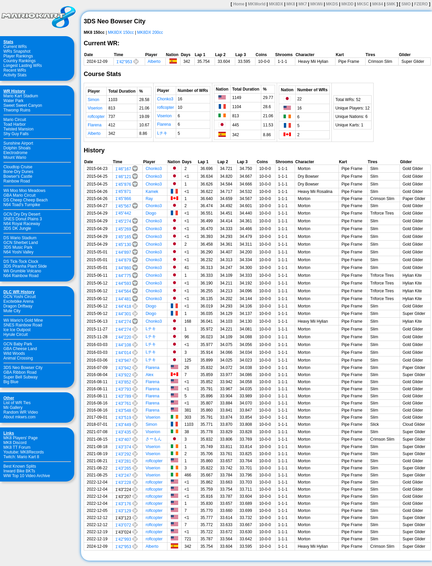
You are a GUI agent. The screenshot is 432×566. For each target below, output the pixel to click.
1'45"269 (123, 229)
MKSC (363, 4)
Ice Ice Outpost (17, 329)
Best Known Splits (19, 466)
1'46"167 (123, 169)
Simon (93, 99)
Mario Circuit (14, 119)
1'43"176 (123, 503)
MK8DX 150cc (121, 32)
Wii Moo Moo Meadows (24, 190)
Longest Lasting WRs (22, 65)
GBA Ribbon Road (19, 372)
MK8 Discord (15, 442)
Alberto (154, 61)
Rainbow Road (16, 181)
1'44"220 (123, 337)
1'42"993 (123, 539)
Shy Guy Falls (16, 133)
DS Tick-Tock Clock (20, 261)
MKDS (332, 4)
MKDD (347, 4)
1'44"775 (123, 275)
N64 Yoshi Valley (18, 252)
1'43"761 (123, 403)
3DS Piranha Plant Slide (25, 266)
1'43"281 (123, 461)
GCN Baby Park (17, 344)
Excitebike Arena (18, 301)
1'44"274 (123, 321)
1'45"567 (123, 206)
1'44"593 (123, 283)
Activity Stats (15, 75)
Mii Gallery (13, 407)
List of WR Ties (17, 402)
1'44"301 (123, 314)
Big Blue (11, 381)
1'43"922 (123, 375)
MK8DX (276, 4)
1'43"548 (123, 410)
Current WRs (15, 46)
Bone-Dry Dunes (18, 171)
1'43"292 (123, 454)
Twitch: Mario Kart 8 (21, 456)
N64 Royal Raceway (21, 223)
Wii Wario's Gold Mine (23, 320)
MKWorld (256, 4)
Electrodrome (15, 152)
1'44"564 (123, 291)
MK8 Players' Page (20, 438)
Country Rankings (19, 60)
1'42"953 (124, 61)
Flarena (95, 125)
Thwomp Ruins (16, 110)
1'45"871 (123, 191)
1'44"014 (123, 352)
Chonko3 (165, 99)
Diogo (150, 213)
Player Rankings (18, 56)
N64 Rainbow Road (20, 275)
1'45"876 (123, 184)
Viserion (95, 108)
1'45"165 (123, 237)
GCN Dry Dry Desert (21, 214)
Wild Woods (14, 353)
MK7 (302, 4)
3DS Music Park (17, 247)
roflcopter (96, 116)
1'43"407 (123, 439)
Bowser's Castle (17, 176)
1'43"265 (123, 468)
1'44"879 (123, 260)
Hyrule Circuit (15, 334)
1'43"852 (123, 382)
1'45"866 (123, 198)
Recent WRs (14, 70)
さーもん (153, 439)
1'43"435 (123, 432)
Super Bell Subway (20, 377)
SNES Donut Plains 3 (22, 219)
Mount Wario (14, 157)
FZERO (421, 4)
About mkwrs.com (19, 417)
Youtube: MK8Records (23, 452)
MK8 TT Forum (16, 447)
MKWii (316, 4)
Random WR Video (20, 412)
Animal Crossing (18, 358)
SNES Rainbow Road (22, 325)
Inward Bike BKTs (19, 471)
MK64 (377, 4)
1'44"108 (123, 345)
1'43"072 (123, 525)
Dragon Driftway (17, 306)
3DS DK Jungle (17, 228)
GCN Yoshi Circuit (19, 296)
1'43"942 (123, 368)
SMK (391, 4)
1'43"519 (123, 417)
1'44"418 (123, 306)
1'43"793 (123, 389)
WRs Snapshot (16, 51)
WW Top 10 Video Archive (26, 475)
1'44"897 (123, 252)
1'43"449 (123, 424)
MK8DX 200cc (150, 32)
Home (238, 4)
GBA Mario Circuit (19, 195)
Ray (149, 198)
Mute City (12, 311)
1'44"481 (123, 299)
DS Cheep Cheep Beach (25, 200)
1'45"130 (123, 244)
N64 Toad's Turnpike (21, 204)
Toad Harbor (14, 124)
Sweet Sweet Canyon (22, 105)
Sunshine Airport (18, 143)
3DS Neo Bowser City (23, 367)
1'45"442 (123, 213)
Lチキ (162, 133)
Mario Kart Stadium (20, 96)
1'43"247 (123, 475)
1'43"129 (123, 511)
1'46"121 (123, 176)
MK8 (291, 4)
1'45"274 (123, 221)
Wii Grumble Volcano (22, 271)
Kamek (151, 191)
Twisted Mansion (18, 129)
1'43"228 (123, 482)
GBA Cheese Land (20, 348)
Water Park (13, 100)
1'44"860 (123, 268)
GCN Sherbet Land (20, 242)
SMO (406, 4)
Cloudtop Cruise (17, 167)
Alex (149, 374)
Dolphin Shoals (17, 148)
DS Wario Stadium (19, 238)
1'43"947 (123, 360)
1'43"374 (123, 447)
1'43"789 (123, 396)
